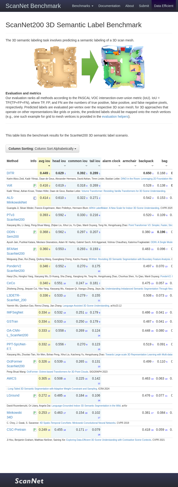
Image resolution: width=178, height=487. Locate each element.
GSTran (12, 321)
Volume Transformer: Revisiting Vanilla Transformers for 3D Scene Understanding (123, 191)
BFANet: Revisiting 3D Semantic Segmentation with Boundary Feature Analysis (129, 259)
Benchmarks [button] (82, 6)
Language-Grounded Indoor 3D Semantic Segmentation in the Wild (86, 405)
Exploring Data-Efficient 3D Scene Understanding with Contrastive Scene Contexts (108, 440)
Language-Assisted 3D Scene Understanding (86, 305)
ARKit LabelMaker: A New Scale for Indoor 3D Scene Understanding (124, 208)
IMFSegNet (15, 312)
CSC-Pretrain (16, 429)
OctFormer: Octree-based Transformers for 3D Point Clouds (57, 371)
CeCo (11, 283)
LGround (13, 395)
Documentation (109, 6)
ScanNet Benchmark (33, 5)
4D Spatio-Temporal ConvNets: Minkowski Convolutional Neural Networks (78, 423)
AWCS (11, 378)
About (129, 6)
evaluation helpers (115, 116)
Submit (144, 6)
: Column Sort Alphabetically (42, 148)
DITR (10, 173)
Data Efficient (163, 6)
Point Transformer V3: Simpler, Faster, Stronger (153, 225)
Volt (9, 185)
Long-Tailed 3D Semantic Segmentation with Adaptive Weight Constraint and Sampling (52, 388)
